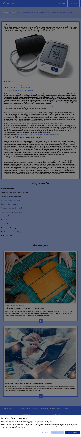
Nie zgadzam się (57, 432)
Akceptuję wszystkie (72, 432)
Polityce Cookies (19, 427)
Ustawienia (45, 432)
